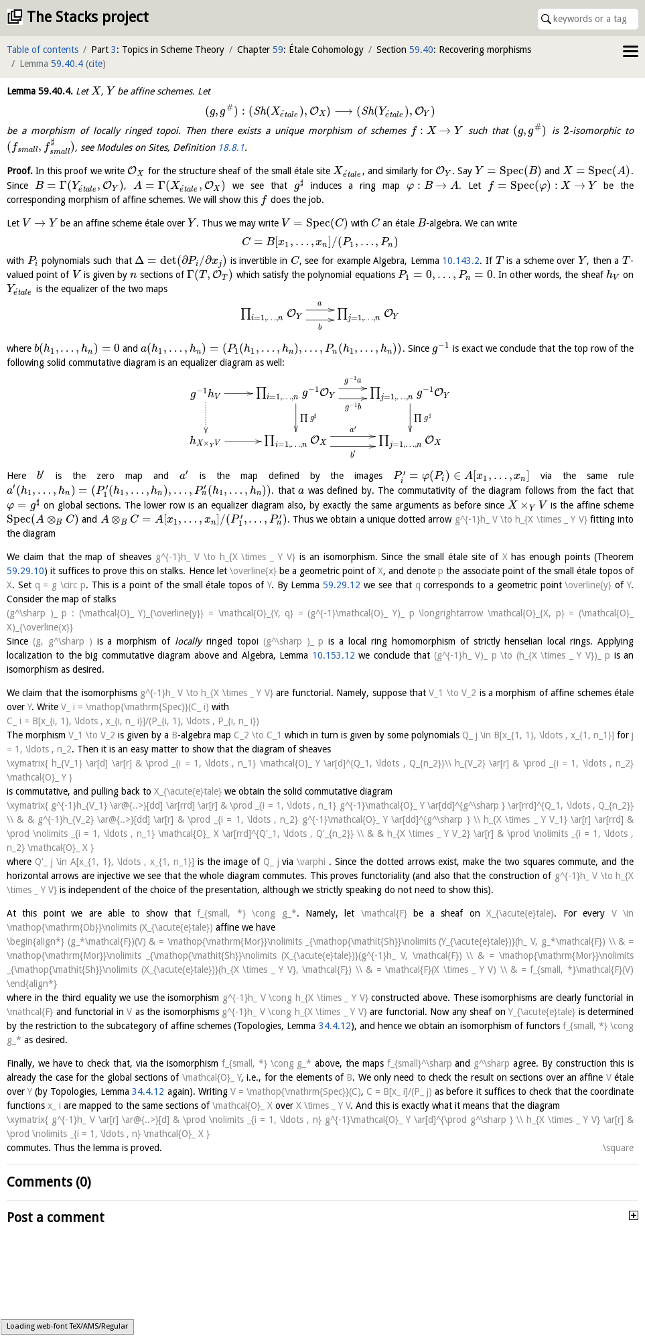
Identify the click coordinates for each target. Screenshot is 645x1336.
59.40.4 (67, 63)
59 (278, 49)
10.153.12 (333, 655)
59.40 (421, 49)
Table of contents (42, 49)
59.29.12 (341, 585)
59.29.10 (25, 570)
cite (95, 63)
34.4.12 (335, 1025)
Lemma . (40, 91)
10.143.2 (461, 260)
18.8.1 (231, 146)
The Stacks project (88, 17)
